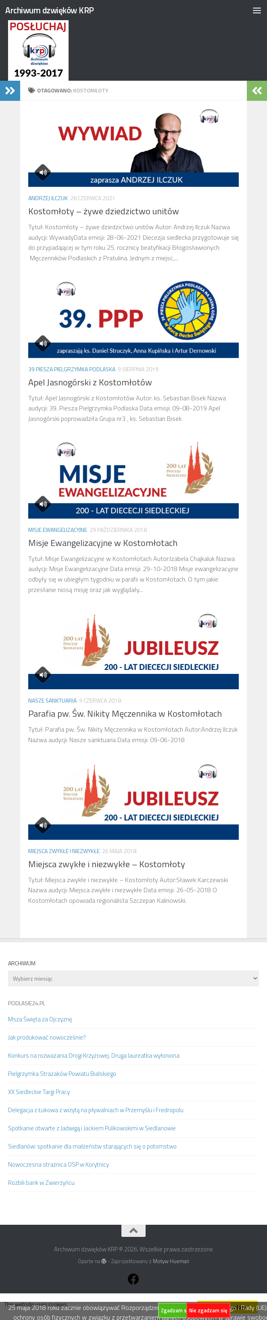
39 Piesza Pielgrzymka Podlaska (71, 369)
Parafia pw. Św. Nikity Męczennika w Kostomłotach (125, 713)
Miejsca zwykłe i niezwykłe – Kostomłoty (106, 864)
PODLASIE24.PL (26, 1003)
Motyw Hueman (171, 1261)
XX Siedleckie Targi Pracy (39, 1091)
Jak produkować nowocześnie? (47, 1037)
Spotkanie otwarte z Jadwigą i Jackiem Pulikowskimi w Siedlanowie (92, 1128)
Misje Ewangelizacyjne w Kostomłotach (102, 543)
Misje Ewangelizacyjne (57, 529)
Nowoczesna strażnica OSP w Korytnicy (58, 1164)
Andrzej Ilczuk (48, 198)
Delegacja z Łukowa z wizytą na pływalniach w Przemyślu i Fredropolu (96, 1110)
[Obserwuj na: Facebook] (133, 1279)
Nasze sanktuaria (52, 700)
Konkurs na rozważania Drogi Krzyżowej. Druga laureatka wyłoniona (93, 1055)
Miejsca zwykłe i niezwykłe (64, 851)
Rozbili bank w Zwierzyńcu (41, 1182)
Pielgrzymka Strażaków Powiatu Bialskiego (62, 1073)
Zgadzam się (176, 1310)
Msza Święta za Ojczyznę (40, 1019)
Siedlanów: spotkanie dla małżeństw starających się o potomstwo (92, 1146)
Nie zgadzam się (208, 1310)
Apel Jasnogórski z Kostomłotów (90, 382)
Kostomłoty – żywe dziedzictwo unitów (103, 211)
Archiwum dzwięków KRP (49, 10)
